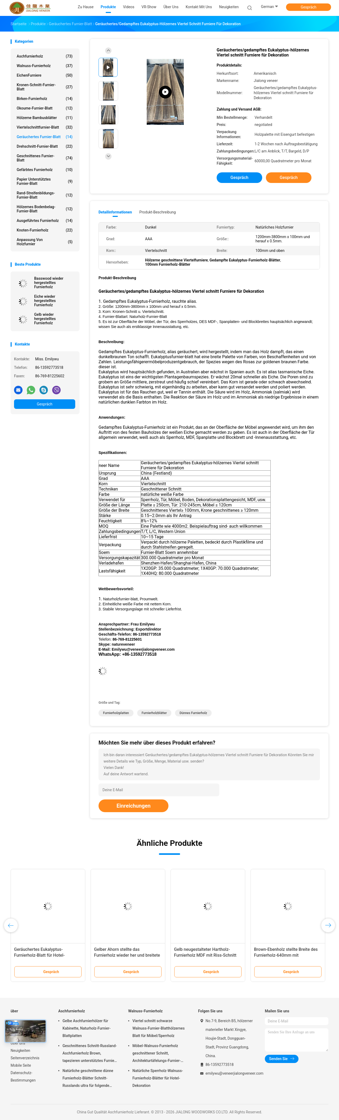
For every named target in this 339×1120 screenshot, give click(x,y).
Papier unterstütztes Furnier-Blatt (45, 181)
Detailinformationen (115, 212)
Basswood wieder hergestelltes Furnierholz (48, 282)
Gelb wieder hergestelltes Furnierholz (45, 318)
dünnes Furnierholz (193, 713)
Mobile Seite (21, 1065)
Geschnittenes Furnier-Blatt (45, 158)
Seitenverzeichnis (25, 1058)
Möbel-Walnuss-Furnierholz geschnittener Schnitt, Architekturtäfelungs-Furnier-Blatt (156, 1054)
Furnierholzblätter (154, 713)
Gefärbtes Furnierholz (45, 169)
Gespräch (308, 7)
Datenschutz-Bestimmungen (23, 1076)
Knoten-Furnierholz (45, 230)
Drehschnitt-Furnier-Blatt (45, 146)
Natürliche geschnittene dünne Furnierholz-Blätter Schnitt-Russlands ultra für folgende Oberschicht (88, 1079)
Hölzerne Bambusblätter (45, 117)
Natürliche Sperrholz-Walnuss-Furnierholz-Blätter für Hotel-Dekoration (157, 1078)
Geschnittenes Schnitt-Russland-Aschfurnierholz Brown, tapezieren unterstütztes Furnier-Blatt (90, 1054)
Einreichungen (133, 806)
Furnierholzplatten (116, 713)
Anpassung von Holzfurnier (45, 242)
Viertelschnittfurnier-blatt (45, 127)
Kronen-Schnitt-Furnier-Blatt (45, 87)
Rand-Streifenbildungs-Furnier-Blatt (45, 195)
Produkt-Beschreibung (157, 212)
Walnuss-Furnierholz (45, 65)
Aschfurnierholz (45, 56)
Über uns (18, 1043)
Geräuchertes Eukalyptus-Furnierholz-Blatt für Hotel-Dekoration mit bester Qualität (42, 955)
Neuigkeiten (20, 1050)
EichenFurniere (45, 75)
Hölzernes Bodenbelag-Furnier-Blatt (45, 209)
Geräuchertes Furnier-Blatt (45, 136)
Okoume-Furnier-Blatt (45, 108)
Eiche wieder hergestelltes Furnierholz (45, 300)
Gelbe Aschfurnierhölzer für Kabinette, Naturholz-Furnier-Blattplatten (86, 1028)
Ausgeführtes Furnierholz (45, 220)
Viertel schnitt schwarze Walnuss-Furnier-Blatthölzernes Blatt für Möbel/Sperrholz (158, 1028)
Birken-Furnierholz (45, 98)
